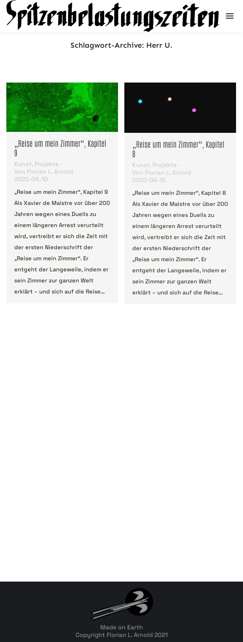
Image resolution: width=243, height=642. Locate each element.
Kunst (23, 164)
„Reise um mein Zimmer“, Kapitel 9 (60, 147)
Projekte (46, 164)
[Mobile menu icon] (230, 16)
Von (43, 172)
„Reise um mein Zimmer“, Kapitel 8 (178, 148)
